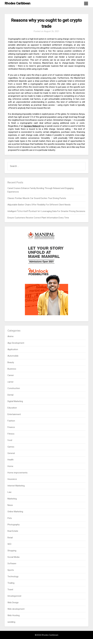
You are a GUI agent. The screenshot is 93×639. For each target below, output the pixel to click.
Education (12, 407)
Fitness (10, 433)
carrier (10, 382)
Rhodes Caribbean (17, 3)
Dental (10, 395)
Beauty (10, 362)
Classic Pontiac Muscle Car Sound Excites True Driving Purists (36, 198)
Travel (10, 589)
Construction (13, 388)
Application (12, 349)
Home (10, 466)
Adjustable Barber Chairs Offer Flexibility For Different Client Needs (39, 204)
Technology (12, 576)
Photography (13, 524)
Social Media (13, 557)
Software (11, 563)
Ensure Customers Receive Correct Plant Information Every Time (38, 217)
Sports (10, 570)
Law (9, 492)
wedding (11, 622)
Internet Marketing (16, 485)
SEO (9, 544)
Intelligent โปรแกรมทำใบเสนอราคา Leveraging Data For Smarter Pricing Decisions (46, 211)
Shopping (11, 550)
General (11, 453)
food (9, 440)
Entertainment (14, 414)
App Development (15, 343)
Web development (15, 609)
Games (10, 446)
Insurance (12, 479)
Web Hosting (13, 615)
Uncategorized (14, 596)
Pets (9, 518)
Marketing (12, 498)
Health (10, 459)
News (10, 505)
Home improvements (17, 472)
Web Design (13, 602)
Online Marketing (15, 511)
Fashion (11, 420)
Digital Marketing (15, 401)
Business (11, 369)
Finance (11, 427)
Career (10, 375)
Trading (10, 583)
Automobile (12, 356)
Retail (10, 537)
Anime (10, 336)
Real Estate (12, 531)
